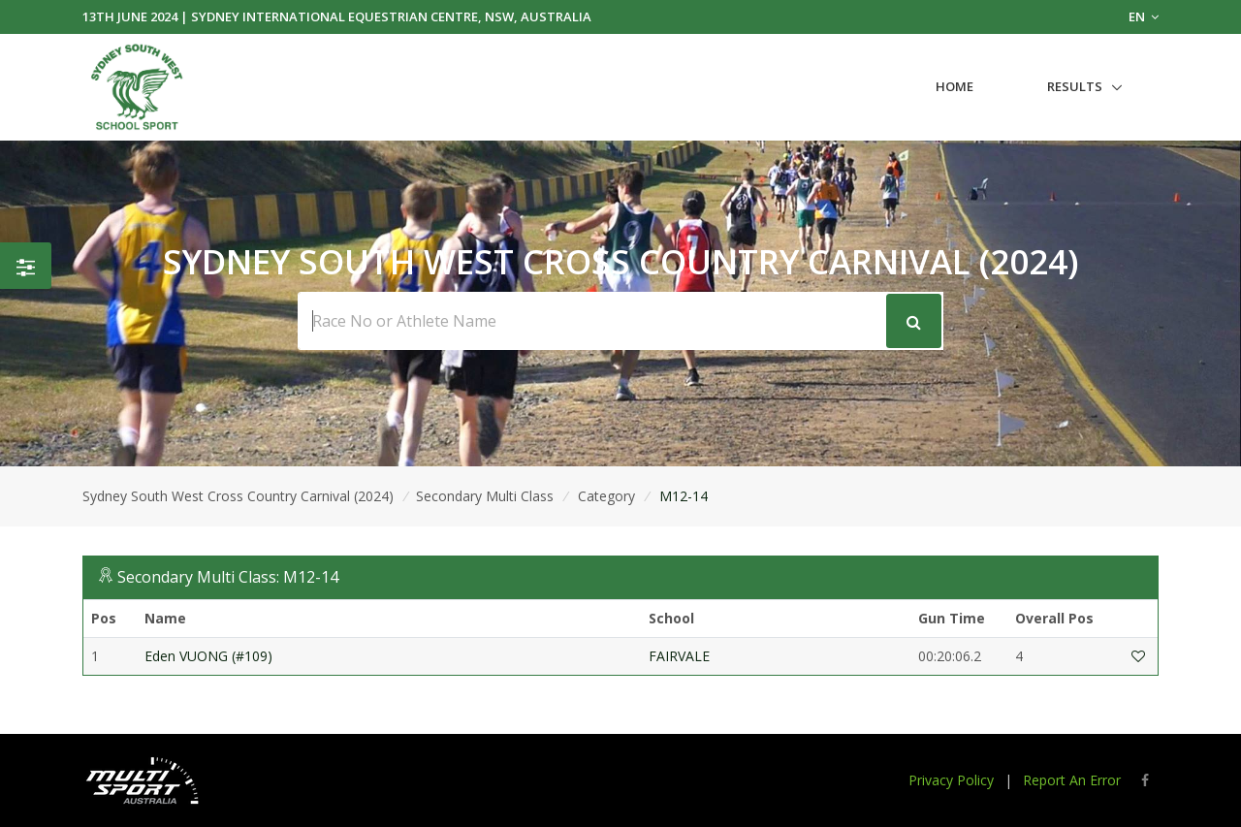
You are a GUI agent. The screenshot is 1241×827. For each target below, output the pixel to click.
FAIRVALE (679, 656)
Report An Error (1072, 780)
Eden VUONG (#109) (208, 656)
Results (1074, 86)
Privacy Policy (951, 780)
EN (1144, 16)
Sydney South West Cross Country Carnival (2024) (238, 496)
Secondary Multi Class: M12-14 (227, 577)
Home (954, 86)
